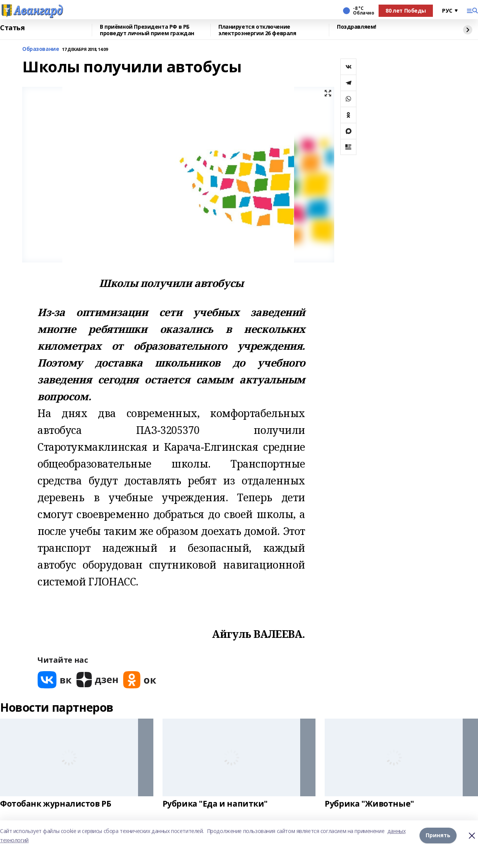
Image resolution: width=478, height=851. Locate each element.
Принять (438, 835)
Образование (40, 49)
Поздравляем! (356, 27)
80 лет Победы (405, 10)
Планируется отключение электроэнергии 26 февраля (257, 30)
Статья (12, 28)
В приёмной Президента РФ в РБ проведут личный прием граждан (147, 30)
